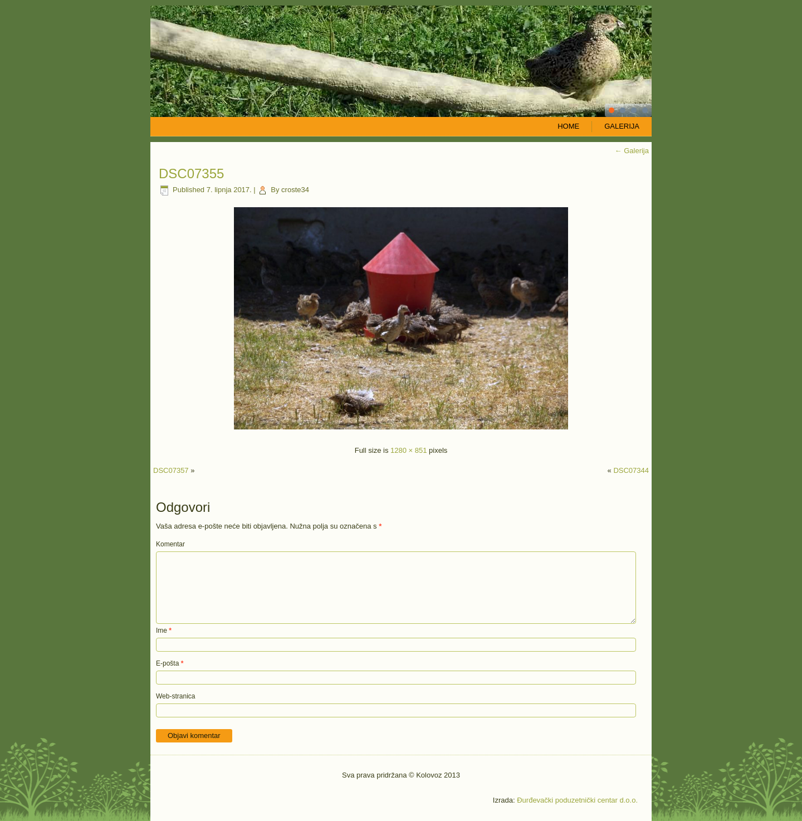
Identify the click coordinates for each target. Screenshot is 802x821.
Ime (164, 630)
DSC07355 (191, 173)
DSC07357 (171, 470)
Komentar (170, 544)
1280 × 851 (408, 450)
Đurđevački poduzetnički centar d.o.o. (577, 800)
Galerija (621, 126)
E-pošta (169, 663)
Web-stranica (175, 696)
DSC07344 (631, 470)
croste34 (295, 189)
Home (568, 126)
